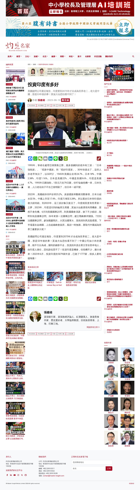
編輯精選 (123, 223)
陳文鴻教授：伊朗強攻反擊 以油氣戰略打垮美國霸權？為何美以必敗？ (126, 321)
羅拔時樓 (123, 191)
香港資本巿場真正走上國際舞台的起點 (36, 282)
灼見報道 (9, 84)
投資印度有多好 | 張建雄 (46, 64)
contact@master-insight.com (53, 476)
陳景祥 (122, 172)
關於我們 (109, 56)
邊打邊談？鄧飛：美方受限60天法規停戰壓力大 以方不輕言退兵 (15, 154)
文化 (27, 56)
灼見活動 (98, 56)
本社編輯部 (12, 97)
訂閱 (109, 468)
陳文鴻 (122, 155)
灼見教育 (9, 181)
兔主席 (122, 145)
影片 (79, 56)
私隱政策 (131, 483)
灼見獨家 (41, 105)
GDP (48, 105)
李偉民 (122, 96)
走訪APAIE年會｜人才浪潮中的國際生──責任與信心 (15, 187)
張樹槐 (122, 193)
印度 (54, 105)
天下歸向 (123, 153)
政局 (9, 56)
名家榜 (88, 56)
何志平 (122, 210)
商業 (62, 56)
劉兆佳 (122, 183)
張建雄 (41, 100)
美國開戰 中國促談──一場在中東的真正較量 (126, 168)
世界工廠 (61, 105)
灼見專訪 (9, 148)
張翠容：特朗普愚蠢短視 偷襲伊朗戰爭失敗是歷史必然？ (15, 318)
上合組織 (70, 105)
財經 (36, 56)
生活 (44, 56)
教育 (18, 56)
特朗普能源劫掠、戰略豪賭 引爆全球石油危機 (126, 206)
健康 (53, 56)
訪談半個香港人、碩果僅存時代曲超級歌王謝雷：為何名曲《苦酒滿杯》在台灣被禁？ (126, 94)
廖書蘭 (122, 246)
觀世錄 (65, 100)
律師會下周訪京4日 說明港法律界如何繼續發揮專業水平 (15, 90)
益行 (121, 233)
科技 (71, 56)
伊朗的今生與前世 (126, 330)
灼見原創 (32, 105)
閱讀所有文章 (93, 327)
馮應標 (122, 332)
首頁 (29, 64)
